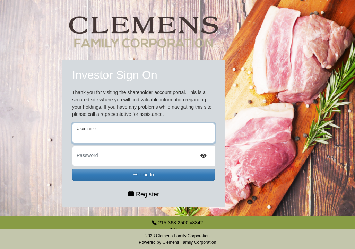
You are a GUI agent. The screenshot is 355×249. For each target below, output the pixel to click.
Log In (143, 174)
